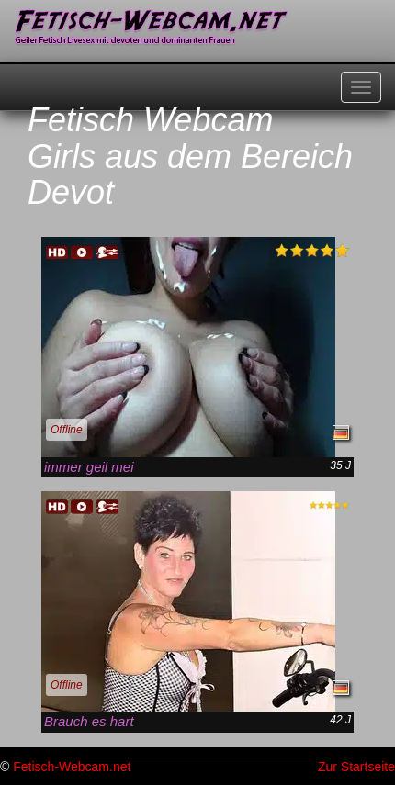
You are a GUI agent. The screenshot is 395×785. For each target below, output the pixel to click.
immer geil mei (89, 467)
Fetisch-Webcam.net (71, 766)
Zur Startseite (356, 766)
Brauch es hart (89, 721)
